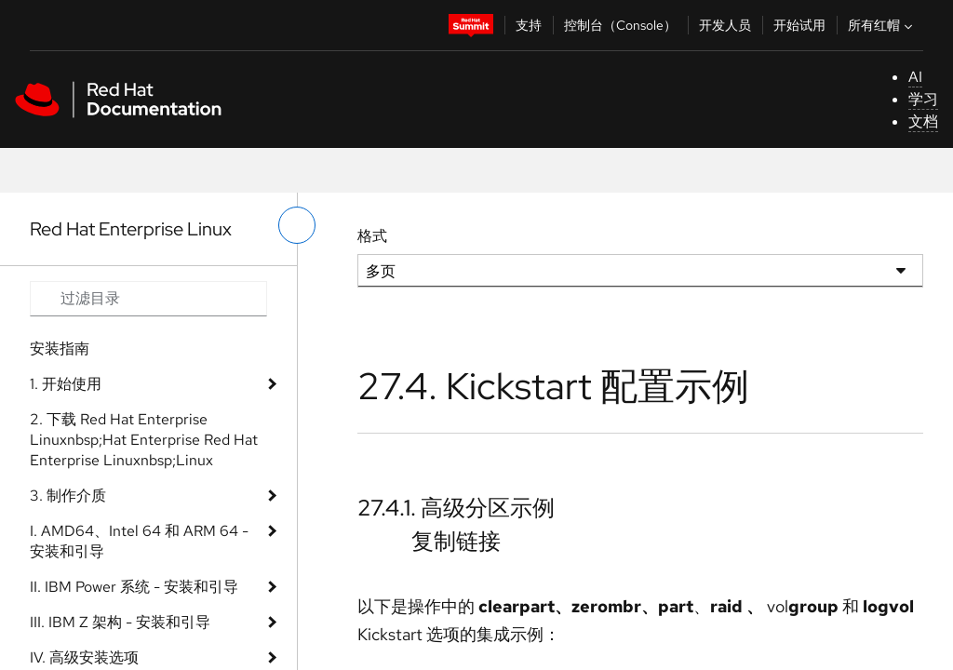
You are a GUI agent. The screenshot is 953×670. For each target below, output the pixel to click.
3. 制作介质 (68, 495)
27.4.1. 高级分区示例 (456, 507)
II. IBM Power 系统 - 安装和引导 (134, 586)
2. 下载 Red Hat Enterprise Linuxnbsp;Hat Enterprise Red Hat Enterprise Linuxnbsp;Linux (144, 439)
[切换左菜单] (296, 225)
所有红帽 (882, 25)
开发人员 (725, 25)
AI (915, 77)
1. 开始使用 (65, 384)
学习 (923, 99)
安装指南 (59, 348)
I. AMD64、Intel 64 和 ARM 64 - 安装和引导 (139, 541)
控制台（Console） (620, 25)
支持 (529, 25)
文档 (923, 121)
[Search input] (148, 298)
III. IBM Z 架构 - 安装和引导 (120, 622)
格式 (372, 236)
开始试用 (799, 25)
